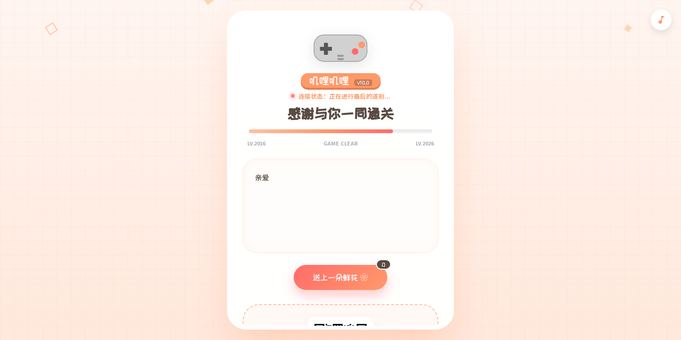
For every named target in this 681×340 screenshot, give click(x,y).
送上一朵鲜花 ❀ (350, 273)
